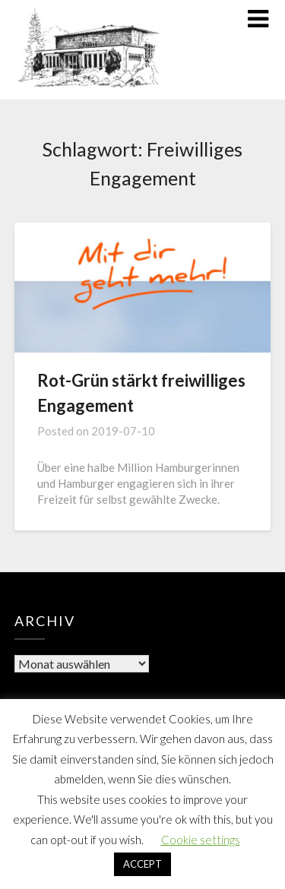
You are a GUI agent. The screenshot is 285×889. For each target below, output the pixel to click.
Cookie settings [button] (200, 839)
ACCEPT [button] (142, 864)
